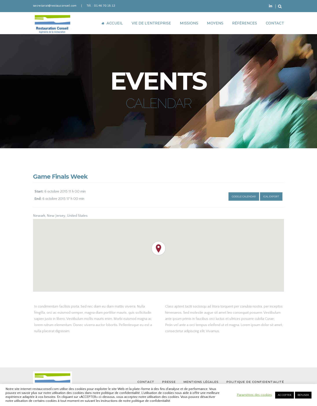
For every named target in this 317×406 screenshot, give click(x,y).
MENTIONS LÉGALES (201, 382)
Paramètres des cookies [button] (254, 395)
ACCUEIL (112, 23)
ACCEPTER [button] (284, 395)
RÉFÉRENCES (244, 23)
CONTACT (275, 23)
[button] (158, 248)
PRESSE (169, 382)
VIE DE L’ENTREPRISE (151, 23)
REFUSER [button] (303, 395)
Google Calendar (244, 196)
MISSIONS (189, 23)
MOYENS (215, 23)
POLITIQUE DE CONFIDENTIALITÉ (255, 382)
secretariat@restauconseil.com (55, 6)
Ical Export (271, 196)
